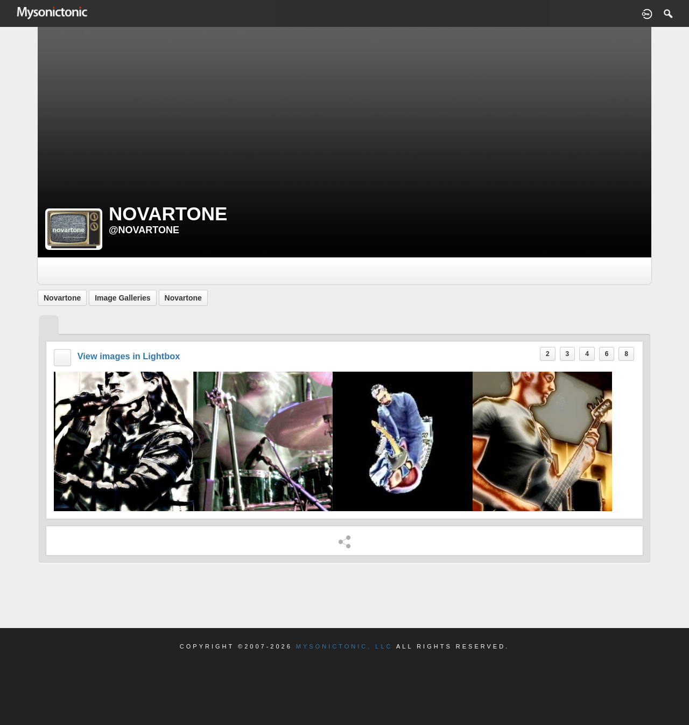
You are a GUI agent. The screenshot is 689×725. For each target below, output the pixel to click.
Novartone (62, 298)
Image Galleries (123, 298)
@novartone (144, 230)
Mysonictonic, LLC (344, 646)
